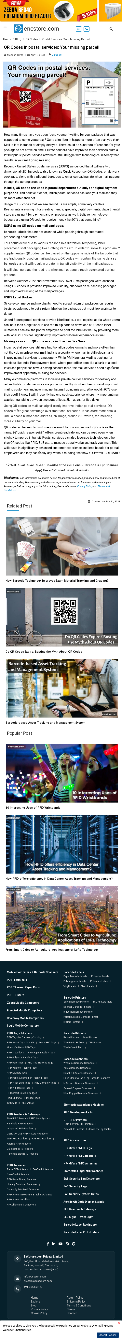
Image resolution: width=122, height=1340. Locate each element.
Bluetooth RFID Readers (20, 1149)
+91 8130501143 (33, 1286)
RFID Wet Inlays (15, 1052)
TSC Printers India (102, 1001)
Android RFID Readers (19, 1143)
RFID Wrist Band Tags (18, 1082)
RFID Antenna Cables (18, 1199)
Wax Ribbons (90, 1037)
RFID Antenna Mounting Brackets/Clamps (29, 1194)
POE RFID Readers (41, 1138)
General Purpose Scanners (77, 1088)
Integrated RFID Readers (20, 1128)
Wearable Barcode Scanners (79, 1063)
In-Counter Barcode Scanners (79, 1083)
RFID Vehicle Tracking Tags (22, 1067)
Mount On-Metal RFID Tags (21, 1047)
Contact (72, 1313)
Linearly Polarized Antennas (22, 1184)
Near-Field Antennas (18, 1174)
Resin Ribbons (71, 1037)
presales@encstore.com (38, 1280)
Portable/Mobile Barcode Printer (80, 1017)
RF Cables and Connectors (21, 1204)
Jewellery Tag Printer (99, 1129)
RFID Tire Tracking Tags (40, 1062)
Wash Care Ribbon (73, 1047)
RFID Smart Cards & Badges (22, 1093)
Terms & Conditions (79, 1305)
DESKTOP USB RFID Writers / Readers (27, 1133)
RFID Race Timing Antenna (21, 1179)
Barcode (56, 54)
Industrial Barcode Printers (78, 1011)
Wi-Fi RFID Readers (17, 1138)
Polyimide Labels (99, 981)
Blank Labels (87, 986)
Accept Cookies (107, 1335)
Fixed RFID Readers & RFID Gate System (28, 1118)
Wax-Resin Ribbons (73, 1042)
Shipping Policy (76, 1301)
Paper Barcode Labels (75, 976)
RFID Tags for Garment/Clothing (24, 1037)
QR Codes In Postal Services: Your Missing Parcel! (57, 39)
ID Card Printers (71, 1022)
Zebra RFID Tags (47, 1042)
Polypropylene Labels (74, 981)
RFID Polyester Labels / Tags (22, 1057)
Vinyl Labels (69, 986)
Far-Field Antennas (43, 1169)
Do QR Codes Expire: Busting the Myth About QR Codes (44, 651)
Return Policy (75, 1297)
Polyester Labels (100, 976)
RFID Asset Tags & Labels (20, 1042)
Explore (35, 1301)
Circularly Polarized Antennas (23, 1189)
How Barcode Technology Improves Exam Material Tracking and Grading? (57, 580)
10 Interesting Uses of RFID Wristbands (33, 807)
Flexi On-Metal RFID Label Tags (23, 1098)
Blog (18, 39)
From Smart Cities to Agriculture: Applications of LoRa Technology (52, 949)
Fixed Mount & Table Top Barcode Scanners (86, 1078)
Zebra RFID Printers (73, 1129)
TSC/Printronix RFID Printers (78, 1124)
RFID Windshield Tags (19, 1088)
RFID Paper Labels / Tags (41, 1052)
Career (71, 1309)
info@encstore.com (35, 1276)
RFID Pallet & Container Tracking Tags (27, 1077)
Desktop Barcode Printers (77, 1006)
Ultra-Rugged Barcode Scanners (81, 1093)
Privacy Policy (85, 486)
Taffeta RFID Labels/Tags (20, 1103)
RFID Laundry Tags (17, 1072)
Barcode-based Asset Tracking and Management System (45, 722)
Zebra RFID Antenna (18, 1169)
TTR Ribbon (94, 1042)
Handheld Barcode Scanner (78, 1073)
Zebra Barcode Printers (76, 1001)
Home (7, 39)
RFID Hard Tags (15, 1062)
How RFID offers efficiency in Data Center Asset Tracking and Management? (59, 878)
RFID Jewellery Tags (45, 1082)
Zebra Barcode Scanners (77, 1068)
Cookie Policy (39, 1313)
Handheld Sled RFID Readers (22, 1153)
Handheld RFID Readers (20, 1123)
